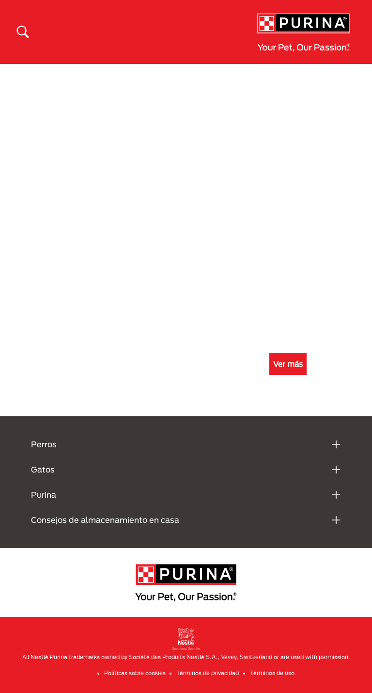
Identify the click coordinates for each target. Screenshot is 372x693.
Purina (43, 494)
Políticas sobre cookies (135, 673)
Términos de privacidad (207, 673)
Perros (44, 444)
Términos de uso (272, 673)
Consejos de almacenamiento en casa (105, 519)
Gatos (43, 469)
